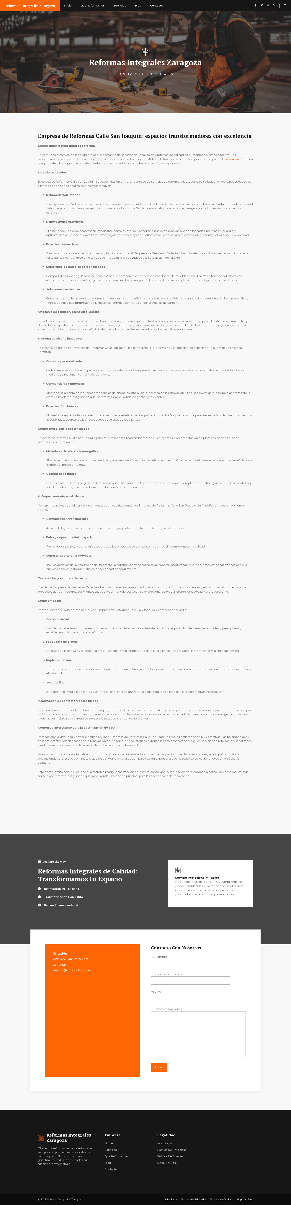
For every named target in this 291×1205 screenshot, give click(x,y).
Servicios (120, 5)
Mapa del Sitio (167, 1163)
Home (109, 1143)
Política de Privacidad (172, 1150)
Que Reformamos (93, 5)
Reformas (232, 159)
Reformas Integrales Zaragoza (29, 5)
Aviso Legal (164, 1143)
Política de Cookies (170, 1156)
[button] (285, 5)
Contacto (156, 5)
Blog (138, 5)
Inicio (68, 5)
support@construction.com (71, 970)
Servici (109, 1150)
